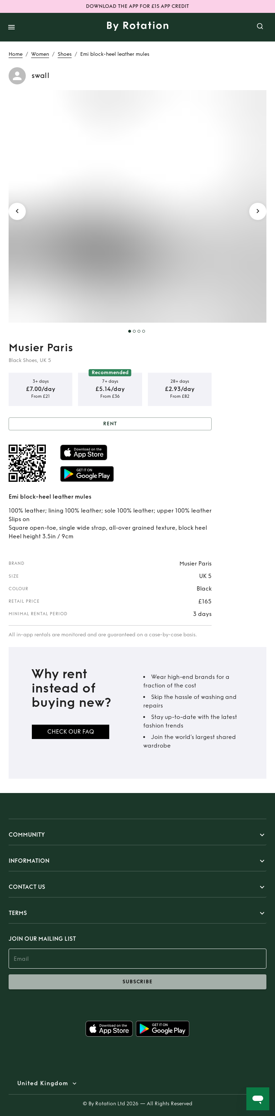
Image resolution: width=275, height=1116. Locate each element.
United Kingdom (43, 1083)
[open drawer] (11, 27)
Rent (110, 424)
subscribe (137, 981)
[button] (137, 835)
